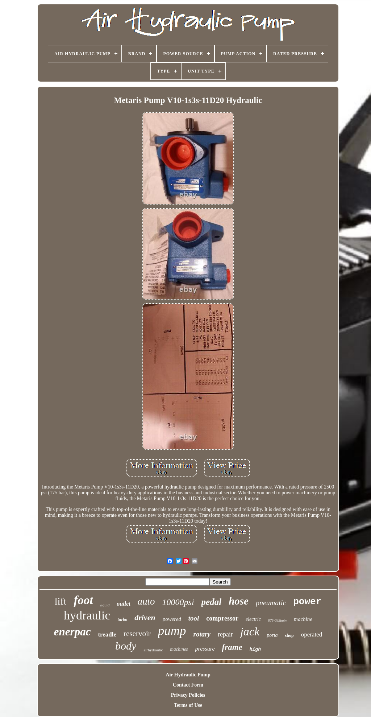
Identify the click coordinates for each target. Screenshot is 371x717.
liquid (105, 605)
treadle (107, 634)
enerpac (72, 631)
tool (193, 618)
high (255, 649)
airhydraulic (153, 650)
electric (253, 619)
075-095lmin (277, 620)
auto (146, 601)
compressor (222, 618)
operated (311, 634)
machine (303, 619)
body (125, 646)
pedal (211, 602)
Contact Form (188, 685)
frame (232, 647)
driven (144, 617)
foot (83, 600)
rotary (202, 634)
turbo (123, 619)
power (307, 601)
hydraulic (87, 615)
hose (239, 601)
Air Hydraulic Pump (188, 674)
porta (272, 635)
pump (172, 631)
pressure (205, 649)
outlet (123, 604)
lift (61, 601)
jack (249, 631)
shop (289, 635)
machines (179, 649)
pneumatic (271, 603)
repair (225, 634)
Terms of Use (188, 705)
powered (172, 619)
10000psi (178, 602)
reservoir (137, 633)
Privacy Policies (188, 695)
